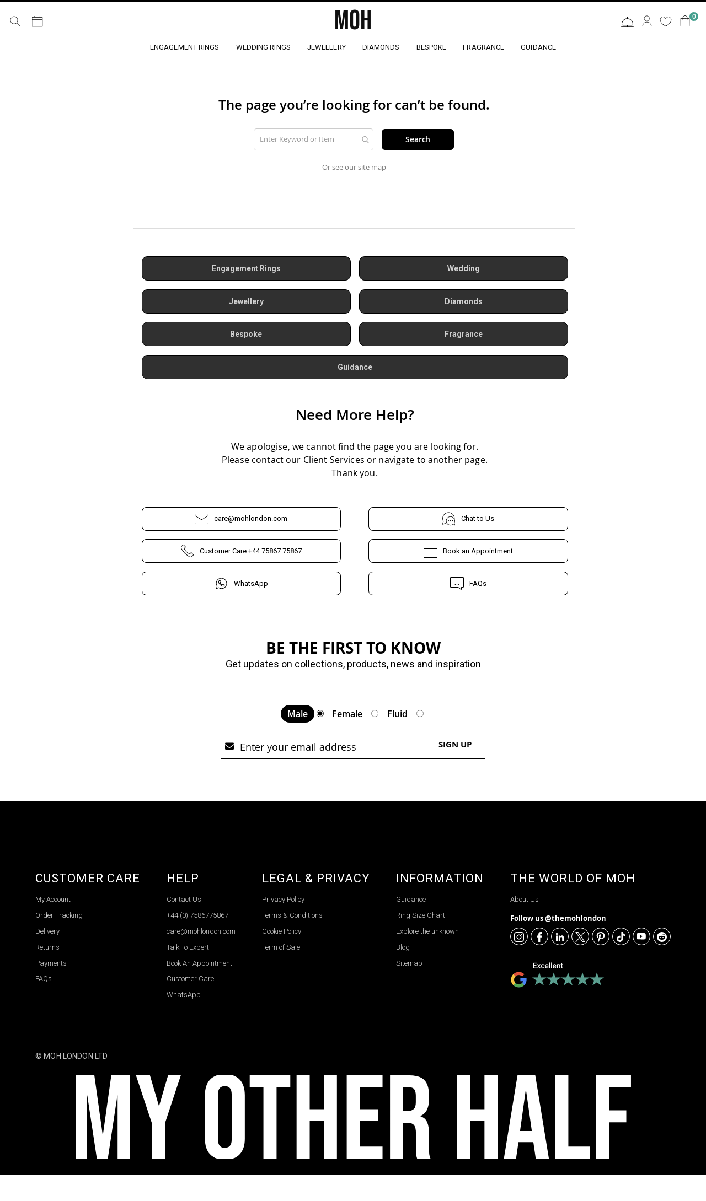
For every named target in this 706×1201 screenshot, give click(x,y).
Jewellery (246, 303)
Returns (47, 972)
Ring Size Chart (420, 941)
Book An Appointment (199, 988)
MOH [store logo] (353, 21)
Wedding (463, 270)
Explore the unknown (427, 957)
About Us (524, 925)
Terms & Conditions (292, 941)
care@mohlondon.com (241, 522)
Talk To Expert (188, 972)
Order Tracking (59, 941)
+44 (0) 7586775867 (197, 941)
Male (297, 740)
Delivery (47, 957)
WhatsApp (241, 587)
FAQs (468, 587)
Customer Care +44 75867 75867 (241, 555)
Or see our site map (354, 168)
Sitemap (409, 988)
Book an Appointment (468, 555)
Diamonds (463, 303)
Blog (403, 972)
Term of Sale (281, 972)
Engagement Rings (246, 270)
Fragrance (463, 336)
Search (417, 139)
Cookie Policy (281, 957)
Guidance (355, 369)
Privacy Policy (283, 925)
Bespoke (246, 336)
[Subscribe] (455, 770)
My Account (53, 925)
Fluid (397, 740)
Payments (51, 988)
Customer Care (190, 1004)
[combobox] (314, 139)
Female (347, 740)
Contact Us (627, 22)
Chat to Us (468, 522)
